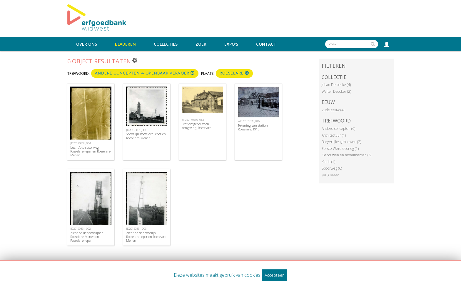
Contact (266, 44)
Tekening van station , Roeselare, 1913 (253, 127)
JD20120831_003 (136, 229)
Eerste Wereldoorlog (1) (340, 148)
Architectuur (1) (334, 135)
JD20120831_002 (80, 229)
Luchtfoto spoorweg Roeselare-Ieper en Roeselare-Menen (90, 151)
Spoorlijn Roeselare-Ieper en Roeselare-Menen (146, 136)
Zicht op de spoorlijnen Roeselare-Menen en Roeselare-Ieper (86, 237)
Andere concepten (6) (338, 128)
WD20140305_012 (193, 120)
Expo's (231, 44)
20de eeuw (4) (333, 109)
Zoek (201, 44)
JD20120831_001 (136, 130)
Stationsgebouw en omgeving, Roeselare (196, 126)
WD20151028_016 (249, 121)
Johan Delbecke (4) (336, 84)
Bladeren (125, 44)
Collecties (166, 44)
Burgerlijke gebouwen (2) (341, 141)
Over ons (86, 44)
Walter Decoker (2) (336, 91)
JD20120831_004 (80, 143)
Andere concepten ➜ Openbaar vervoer (145, 73)
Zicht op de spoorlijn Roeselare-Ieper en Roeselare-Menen (146, 237)
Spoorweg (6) (332, 168)
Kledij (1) (328, 161)
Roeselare (234, 73)
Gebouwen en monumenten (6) (346, 155)
